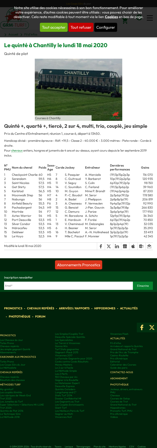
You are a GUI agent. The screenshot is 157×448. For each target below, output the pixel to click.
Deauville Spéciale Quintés (70, 336)
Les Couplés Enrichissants (69, 404)
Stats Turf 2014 (63, 395)
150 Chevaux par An (66, 376)
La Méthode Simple (66, 370)
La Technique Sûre (10, 413)
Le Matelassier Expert (67, 383)
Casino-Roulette (119, 355)
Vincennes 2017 (63, 355)
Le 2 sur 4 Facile (64, 367)
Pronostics (13, 308)
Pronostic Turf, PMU (121, 410)
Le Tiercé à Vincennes (67, 343)
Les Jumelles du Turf (11, 401)
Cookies (111, 17)
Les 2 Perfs (61, 373)
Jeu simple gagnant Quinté (15, 349)
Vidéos (114, 416)
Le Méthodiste (8, 367)
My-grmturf (6, 389)
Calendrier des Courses (123, 364)
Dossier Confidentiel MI (68, 398)
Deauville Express (65, 386)
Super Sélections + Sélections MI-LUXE (22, 404)
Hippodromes (104, 308)
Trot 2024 (5, 407)
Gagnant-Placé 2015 (66, 352)
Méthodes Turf (10, 384)
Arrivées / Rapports (74, 308)
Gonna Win (61, 346)
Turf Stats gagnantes (67, 349)
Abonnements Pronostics (78, 264)
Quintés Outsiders (65, 389)
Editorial (115, 361)
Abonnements (8, 352)
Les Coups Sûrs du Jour (12, 364)
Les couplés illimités (11, 392)
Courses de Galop (120, 398)
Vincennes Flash (119, 333)
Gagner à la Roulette (66, 380)
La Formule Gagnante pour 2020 (73, 358)
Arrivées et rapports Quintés (126, 346)
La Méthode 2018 (10, 416)
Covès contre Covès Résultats (71, 361)
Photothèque (19, 316)
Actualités (129, 308)
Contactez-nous (121, 372)
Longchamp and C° (65, 392)
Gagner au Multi (64, 413)
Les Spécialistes (64, 340)
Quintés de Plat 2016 (11, 410)
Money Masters (63, 364)
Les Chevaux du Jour (11, 340)
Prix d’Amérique (119, 413)
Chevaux (115, 395)
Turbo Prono (7, 343)
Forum (40, 316)
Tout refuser (81, 27)
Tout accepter (54, 27)
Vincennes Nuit (63, 416)
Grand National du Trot (123, 349)
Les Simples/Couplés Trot (69, 333)
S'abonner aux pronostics (18, 356)
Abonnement (119, 378)
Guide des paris (118, 367)
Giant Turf (61, 407)
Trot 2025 (5, 398)
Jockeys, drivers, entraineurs (126, 389)
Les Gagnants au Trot (67, 401)
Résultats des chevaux (12, 380)
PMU (112, 392)
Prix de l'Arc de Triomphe (124, 352)
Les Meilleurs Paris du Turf (69, 410)
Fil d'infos (115, 343)
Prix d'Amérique (119, 358)
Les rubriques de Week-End (15, 395)
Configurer (105, 27)
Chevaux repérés (40, 308)
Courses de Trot (119, 401)
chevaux (17, 150)
